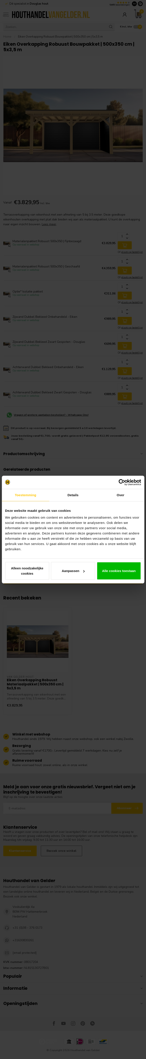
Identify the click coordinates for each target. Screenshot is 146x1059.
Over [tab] (120, 495)
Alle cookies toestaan (119, 571)
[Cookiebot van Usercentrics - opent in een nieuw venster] (122, 482)
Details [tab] (73, 495)
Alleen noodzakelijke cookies (27, 570)
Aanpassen (73, 571)
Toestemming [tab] (25, 495)
